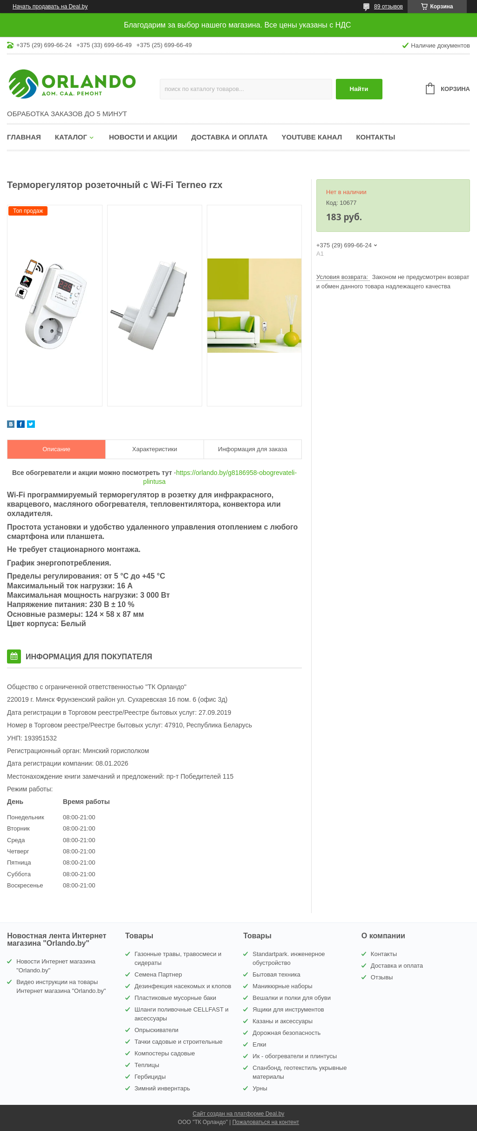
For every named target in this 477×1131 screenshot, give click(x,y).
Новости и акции (143, 136)
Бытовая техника (276, 974)
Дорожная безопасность (286, 1032)
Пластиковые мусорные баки (175, 997)
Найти (359, 88)
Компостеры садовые (165, 1053)
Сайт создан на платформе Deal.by (239, 1113)
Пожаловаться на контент (265, 1122)
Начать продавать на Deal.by (50, 6)
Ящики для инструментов (288, 1009)
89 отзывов (388, 6)
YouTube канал (312, 136)
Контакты (375, 136)
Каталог (71, 136)
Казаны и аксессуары (282, 1021)
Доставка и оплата (229, 136)
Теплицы (147, 1064)
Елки (259, 1044)
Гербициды (150, 1076)
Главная (24, 136)
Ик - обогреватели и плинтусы (294, 1056)
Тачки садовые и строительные (179, 1041)
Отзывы (382, 977)
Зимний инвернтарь (162, 1088)
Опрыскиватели (156, 1029)
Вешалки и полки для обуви (291, 997)
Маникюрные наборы (282, 986)
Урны (259, 1088)
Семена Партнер (158, 974)
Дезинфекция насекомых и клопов (183, 986)
